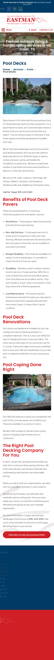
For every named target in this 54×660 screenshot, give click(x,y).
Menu (6, 29)
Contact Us (46, 30)
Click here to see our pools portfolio (27, 534)
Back (33, 30)
